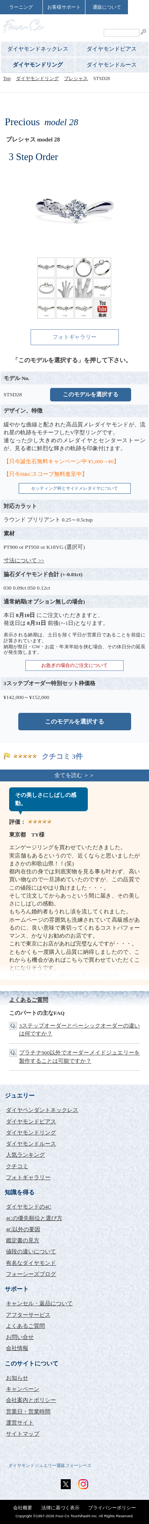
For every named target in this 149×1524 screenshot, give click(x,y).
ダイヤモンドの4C (28, 1207)
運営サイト (20, 1423)
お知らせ (17, 1378)
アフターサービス (28, 1315)
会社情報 (17, 1348)
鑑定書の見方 (22, 1240)
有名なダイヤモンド (31, 1263)
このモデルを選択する (90, 394)
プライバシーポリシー (112, 1508)
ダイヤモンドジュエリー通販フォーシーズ (49, 1465)
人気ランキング (25, 1155)
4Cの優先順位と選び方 (34, 1218)
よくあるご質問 (28, 1000)
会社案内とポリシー (31, 1400)
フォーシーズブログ (31, 1274)
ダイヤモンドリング (38, 65)
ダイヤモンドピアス (112, 49)
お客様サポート (64, 7)
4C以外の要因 (23, 1229)
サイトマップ (22, 1434)
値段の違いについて (31, 1252)
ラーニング (21, 7)
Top (7, 78)
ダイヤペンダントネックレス (42, 1110)
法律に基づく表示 (60, 1508)
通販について (107, 7)
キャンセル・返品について (39, 1303)
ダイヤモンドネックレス (37, 49)
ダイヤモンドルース (112, 65)
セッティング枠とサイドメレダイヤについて (74, 488)
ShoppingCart (123, 22)
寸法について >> (24, 560)
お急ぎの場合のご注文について (74, 665)
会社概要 (22, 1508)
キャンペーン (22, 1389)
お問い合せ (20, 1337)
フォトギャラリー (74, 337)
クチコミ (17, 1166)
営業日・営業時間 (28, 1412)
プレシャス (76, 78)
